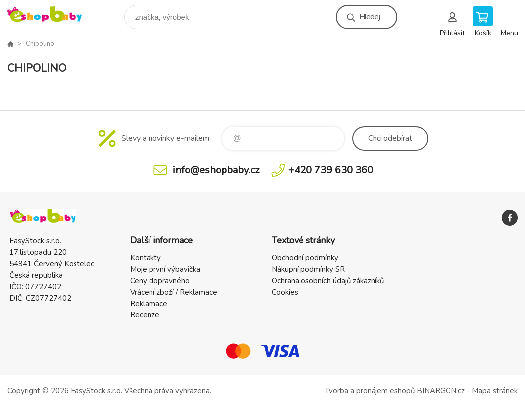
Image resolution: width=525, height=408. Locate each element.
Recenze (144, 315)
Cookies (285, 292)
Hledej (369, 16)
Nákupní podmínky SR (308, 269)
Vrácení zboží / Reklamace (173, 292)
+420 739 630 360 (330, 170)
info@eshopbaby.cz (216, 170)
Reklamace (148, 303)
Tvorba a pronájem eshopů (370, 391)
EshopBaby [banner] (51, 14)
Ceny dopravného (160, 281)
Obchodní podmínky (305, 258)
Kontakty (145, 258)
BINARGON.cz (441, 391)
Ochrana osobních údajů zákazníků (328, 281)
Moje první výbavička (165, 269)
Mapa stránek (495, 391)
